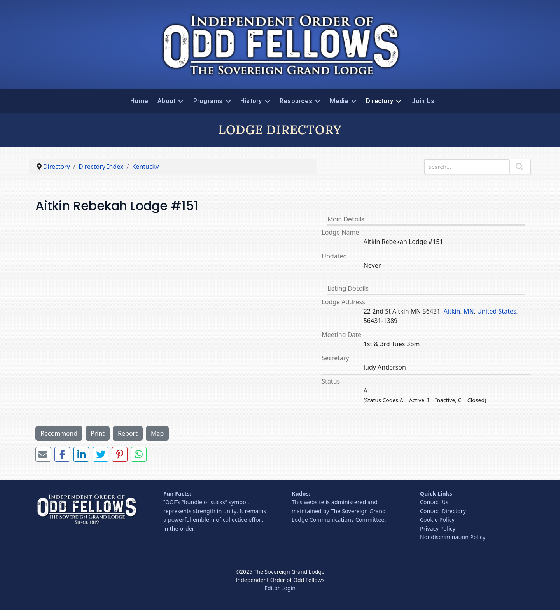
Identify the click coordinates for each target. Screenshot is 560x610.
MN (469, 311)
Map (157, 433)
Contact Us (434, 502)
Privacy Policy (437, 528)
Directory (379, 101)
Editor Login (280, 588)
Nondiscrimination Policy (452, 537)
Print (98, 433)
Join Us (423, 101)
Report (128, 433)
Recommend (58, 433)
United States (496, 311)
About (166, 101)
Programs (208, 101)
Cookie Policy (437, 519)
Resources (296, 101)
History (251, 101)
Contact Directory (443, 511)
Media (339, 101)
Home (139, 101)
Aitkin (452, 311)
